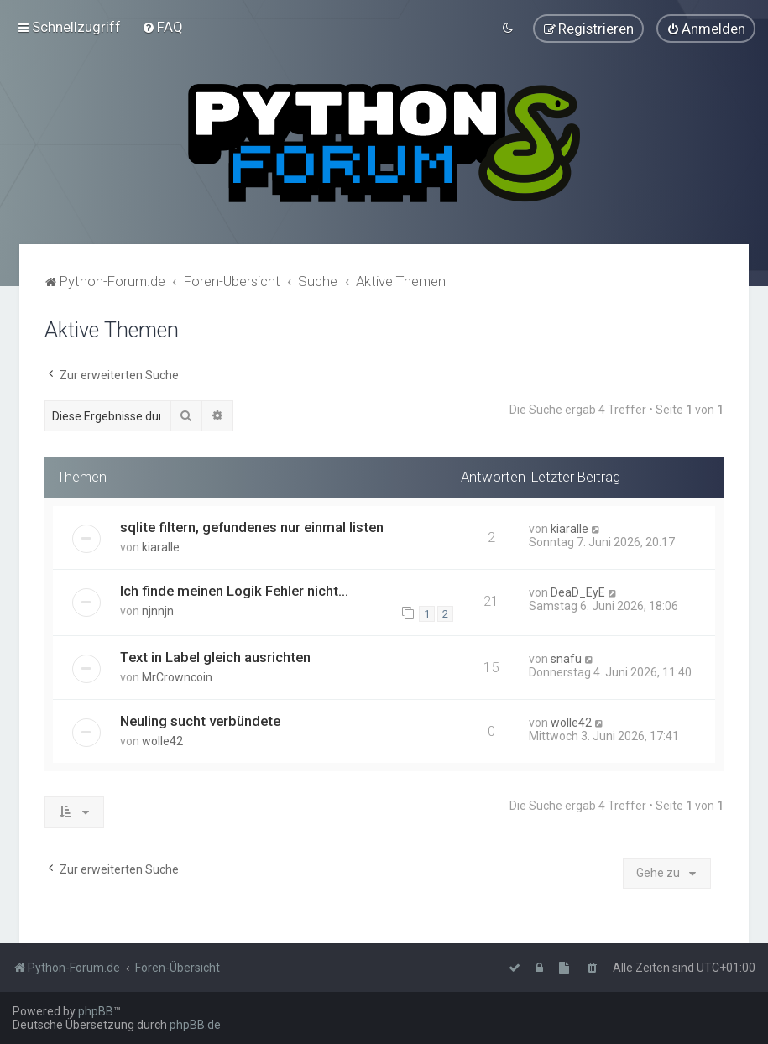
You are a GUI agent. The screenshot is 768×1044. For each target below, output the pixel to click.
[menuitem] (162, 26)
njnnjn (158, 610)
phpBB (95, 1011)
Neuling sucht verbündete (200, 720)
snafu (566, 658)
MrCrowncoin (177, 676)
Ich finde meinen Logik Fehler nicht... (234, 590)
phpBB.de (195, 1024)
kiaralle (161, 546)
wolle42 (162, 740)
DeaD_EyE (578, 591)
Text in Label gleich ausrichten (215, 656)
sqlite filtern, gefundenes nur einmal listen (252, 526)
